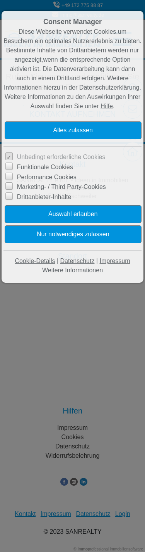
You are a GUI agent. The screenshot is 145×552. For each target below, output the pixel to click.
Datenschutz (77, 261)
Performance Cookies (47, 177)
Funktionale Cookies (45, 167)
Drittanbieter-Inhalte (44, 197)
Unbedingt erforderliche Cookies (61, 157)
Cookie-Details (35, 261)
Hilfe (107, 106)
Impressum (114, 261)
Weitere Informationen (72, 270)
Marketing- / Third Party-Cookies (61, 186)
